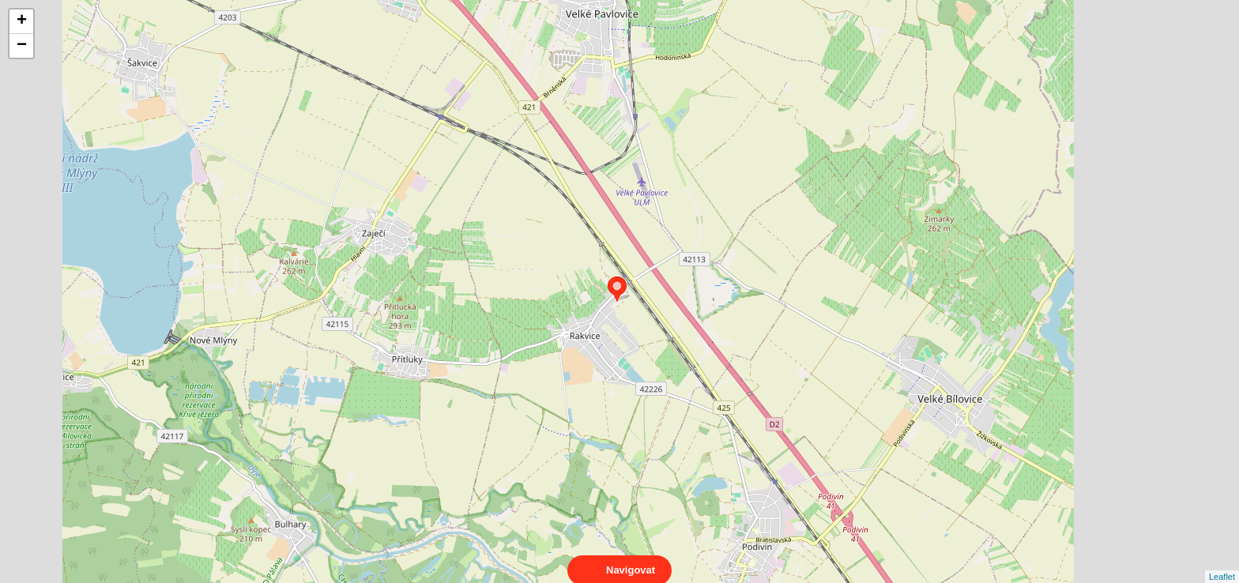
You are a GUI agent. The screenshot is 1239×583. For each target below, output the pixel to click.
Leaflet (1222, 562)
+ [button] (22, 21)
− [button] (22, 46)
